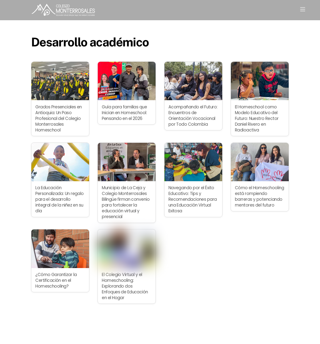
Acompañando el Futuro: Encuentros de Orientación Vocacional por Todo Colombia (193, 115)
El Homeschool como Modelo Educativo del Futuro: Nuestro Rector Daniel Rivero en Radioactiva (257, 118)
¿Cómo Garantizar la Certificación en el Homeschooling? (56, 280)
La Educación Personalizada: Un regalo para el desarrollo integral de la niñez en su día (59, 199)
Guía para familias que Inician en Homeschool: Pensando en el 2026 (124, 112)
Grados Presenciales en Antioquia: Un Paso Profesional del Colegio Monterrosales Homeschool (58, 118)
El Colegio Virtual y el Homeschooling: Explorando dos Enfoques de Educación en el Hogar (125, 286)
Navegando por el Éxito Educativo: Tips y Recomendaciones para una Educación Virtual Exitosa (192, 199)
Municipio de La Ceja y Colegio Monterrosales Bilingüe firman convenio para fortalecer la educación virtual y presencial (126, 202)
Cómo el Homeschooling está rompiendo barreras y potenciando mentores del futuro (259, 196)
